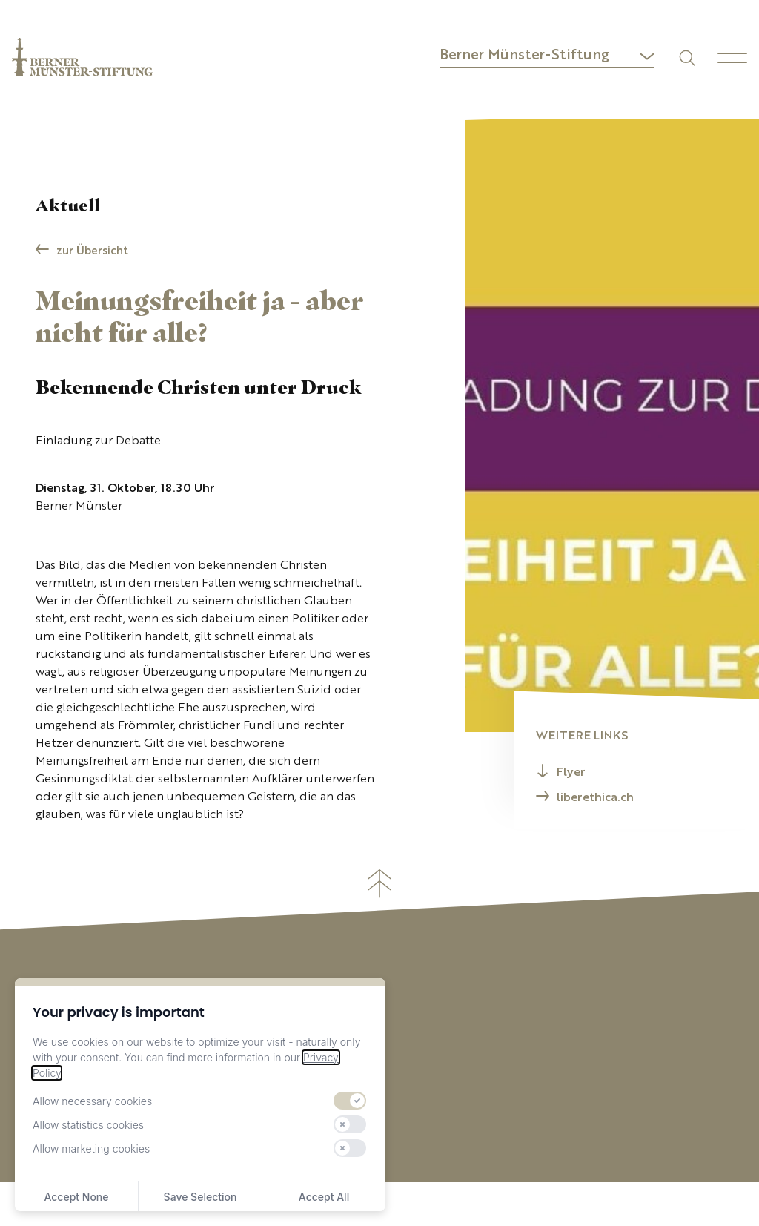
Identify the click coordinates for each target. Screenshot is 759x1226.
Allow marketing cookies (91, 1148)
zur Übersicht (92, 251)
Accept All (324, 1196)
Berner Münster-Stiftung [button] (524, 56)
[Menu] (732, 58)
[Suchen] (686, 56)
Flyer (571, 773)
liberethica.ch (595, 798)
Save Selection (200, 1196)
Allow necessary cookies (92, 1101)
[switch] (350, 1101)
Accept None (76, 1196)
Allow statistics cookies (88, 1124)
